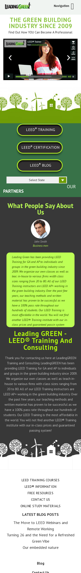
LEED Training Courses (41, 480)
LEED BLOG (40, 165)
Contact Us (40, 499)
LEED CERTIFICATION (40, 147)
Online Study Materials (41, 506)
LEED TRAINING (40, 129)
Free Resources (40, 493)
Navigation (61, 6)
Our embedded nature (41, 547)
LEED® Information (41, 487)
